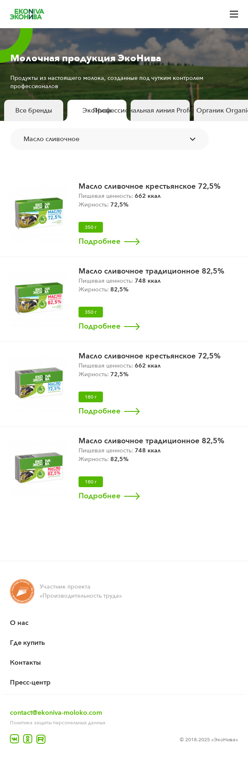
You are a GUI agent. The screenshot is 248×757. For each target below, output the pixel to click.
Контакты (25, 662)
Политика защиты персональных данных (57, 722)
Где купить (27, 642)
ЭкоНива (97, 110)
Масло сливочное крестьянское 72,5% (150, 186)
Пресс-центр (30, 682)
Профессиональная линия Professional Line (160, 110)
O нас (19, 622)
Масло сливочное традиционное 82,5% (151, 271)
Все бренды (33, 110)
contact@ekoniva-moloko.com (56, 712)
